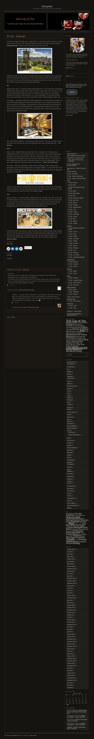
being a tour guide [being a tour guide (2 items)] (73, 517)
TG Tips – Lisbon (72, 305)
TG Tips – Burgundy (73, 252)
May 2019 (69, 576)
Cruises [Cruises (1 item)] (68, 327)
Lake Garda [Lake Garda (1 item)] (72, 333)
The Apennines (71, 486)
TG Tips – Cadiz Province (74, 282)
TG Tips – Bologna (73, 204)
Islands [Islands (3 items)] (68, 331)
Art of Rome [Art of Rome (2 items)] (80, 322)
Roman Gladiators (71, 426)
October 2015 (70, 612)
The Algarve (70, 464)
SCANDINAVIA (71, 260)
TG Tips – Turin (72, 209)
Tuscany (69, 495)
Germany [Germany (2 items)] (69, 329)
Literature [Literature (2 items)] (79, 333)
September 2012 (71, 665)
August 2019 (70, 571)
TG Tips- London (72, 289)
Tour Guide (70, 488)
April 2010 (69, 687)
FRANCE (69, 226)
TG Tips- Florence (72, 182)
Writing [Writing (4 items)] (79, 351)
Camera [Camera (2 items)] (77, 518)
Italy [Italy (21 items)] (82, 330)
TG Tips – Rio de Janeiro (73, 296)
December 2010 (71, 678)
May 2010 (69, 685)
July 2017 (69, 588)
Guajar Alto (70, 473)
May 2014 (69, 629)
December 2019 (71, 568)
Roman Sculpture (71, 428)
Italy (68, 419)
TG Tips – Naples (72, 221)
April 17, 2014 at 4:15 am (29, 307)
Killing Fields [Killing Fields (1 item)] (78, 524)
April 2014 (69, 631)
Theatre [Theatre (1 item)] (83, 536)
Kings (68, 438)
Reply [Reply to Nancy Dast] (32, 290)
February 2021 (70, 559)
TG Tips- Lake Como (73, 200)
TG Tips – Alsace (72, 245)
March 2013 (70, 653)
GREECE (69, 269)
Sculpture (69, 467)
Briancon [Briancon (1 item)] (80, 324)
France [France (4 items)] (75, 521)
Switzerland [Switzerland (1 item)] (69, 536)
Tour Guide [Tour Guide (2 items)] (77, 344)
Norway (69, 455)
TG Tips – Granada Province (75, 280)
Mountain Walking (71, 447)
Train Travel (70, 491)
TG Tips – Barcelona (73, 285)
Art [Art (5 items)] (74, 322)
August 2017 (70, 585)
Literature (69, 443)
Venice (68, 500)
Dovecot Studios (12, 239)
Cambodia (69, 376)
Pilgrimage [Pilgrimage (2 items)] (76, 532)
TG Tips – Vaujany (72, 241)
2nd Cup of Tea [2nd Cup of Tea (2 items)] (72, 514)
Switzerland (70, 476)
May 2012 (69, 670)
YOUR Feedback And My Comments (76, 155)
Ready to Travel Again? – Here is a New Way (76, 716)
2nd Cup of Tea (71, 362)
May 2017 (69, 590)
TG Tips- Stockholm (73, 261)
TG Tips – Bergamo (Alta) (74, 207)
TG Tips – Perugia (72, 223)
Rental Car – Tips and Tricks (74, 311)
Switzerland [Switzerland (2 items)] (79, 341)
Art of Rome (71, 432)
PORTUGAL (70, 303)
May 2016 (69, 600)
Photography (70, 460)
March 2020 (70, 564)
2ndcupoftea (47, 6)
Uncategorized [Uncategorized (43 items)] (76, 348)
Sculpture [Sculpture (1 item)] (68, 341)
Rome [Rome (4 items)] (86, 340)
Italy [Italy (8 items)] (72, 523)
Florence (69, 421)
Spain (68, 469)
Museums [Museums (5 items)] (70, 336)
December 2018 (71, 578)
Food (68, 393)
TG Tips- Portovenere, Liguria (75, 198)
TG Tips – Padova (72, 211)
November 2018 (71, 581)
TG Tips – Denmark (73, 264)
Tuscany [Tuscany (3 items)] (82, 539)
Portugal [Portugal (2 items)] (78, 338)
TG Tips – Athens (72, 271)
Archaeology (70, 366)
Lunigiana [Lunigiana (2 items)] (70, 528)
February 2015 (70, 619)
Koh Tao (69, 483)
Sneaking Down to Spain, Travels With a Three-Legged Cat (77, 712)
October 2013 (70, 644)
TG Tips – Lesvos (72, 273)
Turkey (68, 493)
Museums (69, 450)
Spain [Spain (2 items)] (73, 341)
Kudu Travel (70, 440)
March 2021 (70, 556)
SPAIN (68, 276)
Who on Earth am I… (72, 153)
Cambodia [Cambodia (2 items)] (69, 326)
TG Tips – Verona (72, 216)
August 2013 (70, 648)
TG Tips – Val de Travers (74, 301)
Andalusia (69, 471)
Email (69, 76)
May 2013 (69, 651)
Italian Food (70, 417)
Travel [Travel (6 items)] (70, 539)
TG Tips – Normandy (73, 238)
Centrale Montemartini (73, 434)
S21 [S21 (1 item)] (79, 534)
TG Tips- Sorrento (72, 202)
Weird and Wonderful (72, 505)
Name (69, 67)
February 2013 (70, 656)
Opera (68, 457)
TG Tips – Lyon (72, 250)
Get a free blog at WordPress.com (11, 735)
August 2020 (70, 561)
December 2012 (71, 658)
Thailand (69, 481)
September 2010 (71, 680)
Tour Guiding (70, 364)
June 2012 (69, 668)
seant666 (69, 727)
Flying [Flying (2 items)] (68, 522)
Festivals (69, 388)
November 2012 (71, 661)
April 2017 (69, 593)
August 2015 (70, 615)
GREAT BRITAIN (71, 287)
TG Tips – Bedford (72, 294)
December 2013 (71, 639)
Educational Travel (71, 386)
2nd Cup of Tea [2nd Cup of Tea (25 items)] (76, 321)
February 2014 (70, 634)
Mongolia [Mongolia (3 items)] (78, 527)
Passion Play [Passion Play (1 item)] (84, 529)
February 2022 (70, 549)
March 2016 (70, 602)
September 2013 (71, 646)
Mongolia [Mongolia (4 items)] (69, 334)
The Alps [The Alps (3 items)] (76, 343)
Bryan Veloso (34, 735)
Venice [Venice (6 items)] (69, 349)
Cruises (69, 381)
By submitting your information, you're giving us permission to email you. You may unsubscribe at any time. (76, 86)
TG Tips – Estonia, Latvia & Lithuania (76, 178)
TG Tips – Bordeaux (73, 248)
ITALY (68, 180)
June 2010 (69, 682)
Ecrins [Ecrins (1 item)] (82, 518)
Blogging (69, 371)
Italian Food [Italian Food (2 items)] (75, 331)
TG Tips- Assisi (72, 218)
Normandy (69, 400)
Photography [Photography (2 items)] (78, 531)
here (40, 191)
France (69, 395)
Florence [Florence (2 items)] (78, 327)
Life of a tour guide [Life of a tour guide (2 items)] (77, 526)
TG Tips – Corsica (72, 231)
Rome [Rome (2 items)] (75, 534)
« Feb (67, 704)
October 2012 (70, 663)
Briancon (69, 397)
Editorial (69, 383)
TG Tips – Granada (73, 278)
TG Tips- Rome (72, 185)
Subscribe (71, 92)
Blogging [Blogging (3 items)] (69, 324)
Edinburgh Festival (12, 45)
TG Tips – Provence (73, 243)
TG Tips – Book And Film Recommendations (73, 164)
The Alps (69, 404)
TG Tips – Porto (72, 308)
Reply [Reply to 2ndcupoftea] (37, 307)
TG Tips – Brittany (72, 236)
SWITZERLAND (71, 299)
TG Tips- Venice (72, 191)
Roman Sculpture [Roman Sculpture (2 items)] (77, 340)
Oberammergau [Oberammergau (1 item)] (74, 529)
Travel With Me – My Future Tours (75, 158)
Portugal (69, 462)
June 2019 (69, 573)
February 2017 (70, 595)
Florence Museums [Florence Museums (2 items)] (80, 520)
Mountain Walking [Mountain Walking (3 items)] (80, 334)
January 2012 (70, 673)
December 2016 (71, 597)
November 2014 (71, 624)
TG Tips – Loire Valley (73, 254)
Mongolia (69, 445)
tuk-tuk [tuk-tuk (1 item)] (76, 539)
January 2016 (70, 607)
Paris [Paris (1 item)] (79, 529)
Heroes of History (71, 412)
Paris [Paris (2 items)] (76, 336)
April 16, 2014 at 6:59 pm (24, 290)
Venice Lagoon (71, 503)
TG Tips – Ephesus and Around (75, 176)
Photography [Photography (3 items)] (70, 338)
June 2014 (69, 627)
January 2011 (70, 675)
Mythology (69, 452)
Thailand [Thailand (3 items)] (69, 343)
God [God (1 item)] (67, 524)
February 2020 (70, 566)
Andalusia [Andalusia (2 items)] (69, 322)
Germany (69, 407)
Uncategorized (70, 498)
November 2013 (71, 641)
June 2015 (69, 617)
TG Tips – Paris (72, 234)
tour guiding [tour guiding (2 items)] (79, 537)
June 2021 (69, 551)
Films (68, 391)
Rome (68, 430)
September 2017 (71, 583)
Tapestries (69, 479)
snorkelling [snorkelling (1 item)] (83, 534)
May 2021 (69, 554)
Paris (68, 402)
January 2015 (70, 622)
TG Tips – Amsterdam (72, 173)
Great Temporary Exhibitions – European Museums (74, 314)
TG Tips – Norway (72, 266)
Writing (69, 508)
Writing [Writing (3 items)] (76, 543)
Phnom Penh (70, 378)
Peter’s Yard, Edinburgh (50, 162)
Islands (69, 414)
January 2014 (70, 636)
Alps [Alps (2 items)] (80, 514)
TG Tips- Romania (71, 171)
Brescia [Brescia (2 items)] (75, 324)
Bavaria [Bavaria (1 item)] (86, 322)
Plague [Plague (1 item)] (82, 532)
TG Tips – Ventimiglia (73, 214)
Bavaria (69, 409)
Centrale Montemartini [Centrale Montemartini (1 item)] (79, 325)
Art (68, 369)
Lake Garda (70, 423)
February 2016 (70, 605)
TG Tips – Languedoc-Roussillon (76, 257)
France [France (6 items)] (84, 327)
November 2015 (71, 610)
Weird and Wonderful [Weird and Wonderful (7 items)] (74, 350)
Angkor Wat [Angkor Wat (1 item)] (77, 515)
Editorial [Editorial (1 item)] (72, 327)
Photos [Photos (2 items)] (69, 532)
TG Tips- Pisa (71, 195)
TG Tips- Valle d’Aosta (73, 193)
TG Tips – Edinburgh (73, 291)
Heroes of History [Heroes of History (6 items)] (80, 329)
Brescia (69, 374)
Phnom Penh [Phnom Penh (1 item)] (81, 336)
